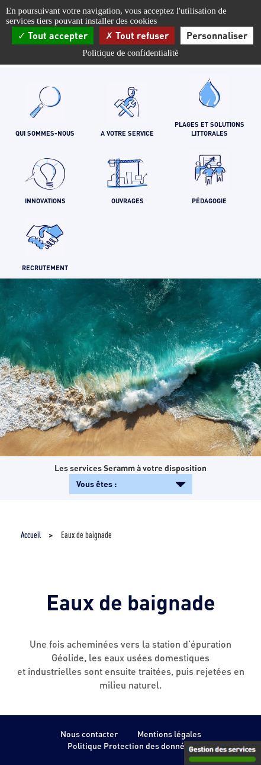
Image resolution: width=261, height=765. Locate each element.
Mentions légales (169, 734)
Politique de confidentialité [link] (130, 52)
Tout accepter (53, 35)
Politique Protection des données (130, 746)
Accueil (31, 534)
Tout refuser (137, 35)
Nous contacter (89, 734)
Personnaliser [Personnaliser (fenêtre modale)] (216, 35)
